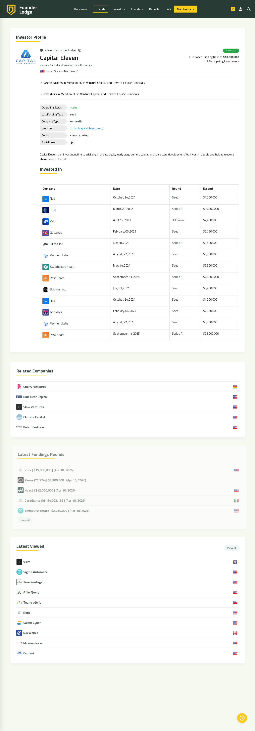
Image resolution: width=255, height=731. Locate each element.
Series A (178, 208)
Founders (137, 9)
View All (234, 548)
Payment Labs (56, 255)
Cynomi (31, 653)
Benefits (154, 9)
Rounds (100, 9)
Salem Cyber (34, 623)
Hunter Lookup (79, 135)
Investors (119, 9)
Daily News (80, 9)
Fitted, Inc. (53, 244)
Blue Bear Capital (34, 397)
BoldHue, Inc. (54, 289)
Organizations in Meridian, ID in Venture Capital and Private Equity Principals (95, 82)
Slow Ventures (33, 407)
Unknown (178, 220)
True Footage (35, 582)
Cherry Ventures (34, 387)
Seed (176, 197)
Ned (49, 198)
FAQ (168, 9)
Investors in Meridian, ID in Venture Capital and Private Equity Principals (92, 94)
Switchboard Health (59, 266)
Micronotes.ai (35, 643)
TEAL (50, 210)
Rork (29, 613)
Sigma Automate (38, 572)
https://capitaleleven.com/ (87, 128)
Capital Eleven (59, 57)
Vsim (29, 562)
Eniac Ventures (33, 427)
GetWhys (53, 232)
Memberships (185, 9)
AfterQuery (34, 592)
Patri (50, 221)
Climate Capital (33, 417)
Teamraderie (35, 602)
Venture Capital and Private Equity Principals (66, 65)
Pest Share (54, 278)
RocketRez (33, 633)
